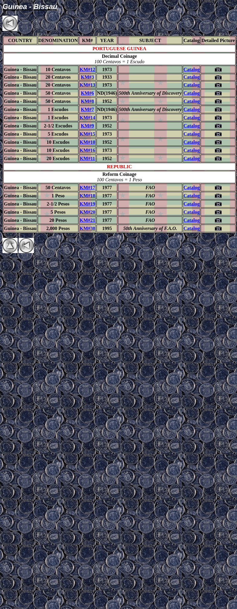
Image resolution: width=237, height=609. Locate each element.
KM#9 (87, 125)
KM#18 (87, 195)
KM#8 (87, 101)
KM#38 (87, 228)
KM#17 (87, 187)
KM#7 (87, 109)
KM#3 (87, 77)
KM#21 (87, 220)
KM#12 (87, 69)
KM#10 (87, 142)
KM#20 (87, 212)
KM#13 (87, 84)
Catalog (191, 69)
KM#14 (87, 117)
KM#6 (87, 93)
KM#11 (87, 158)
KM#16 (87, 150)
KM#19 (87, 203)
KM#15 (87, 134)
